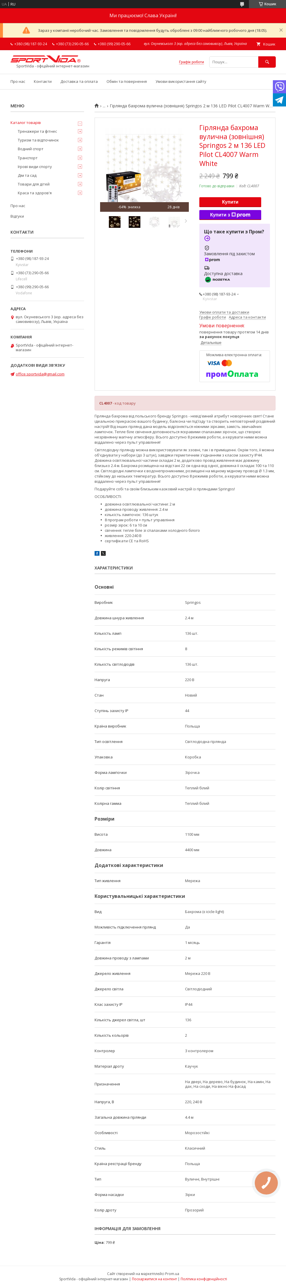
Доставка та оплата (79, 81)
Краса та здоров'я (35, 192)
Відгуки (17, 216)
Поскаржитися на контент (154, 1278)
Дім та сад (27, 175)
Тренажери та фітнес (37, 131)
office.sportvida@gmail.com (40, 374)
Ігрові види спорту (35, 166)
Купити (230, 202)
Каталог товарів (26, 122)
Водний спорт (30, 148)
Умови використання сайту (181, 81)
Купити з (230, 215)
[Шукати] (267, 62)
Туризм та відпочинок (38, 140)
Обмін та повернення (127, 81)
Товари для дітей (34, 184)
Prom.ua (172, 1273)
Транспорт (28, 157)
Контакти (43, 81)
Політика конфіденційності (204, 1278)
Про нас (18, 81)
